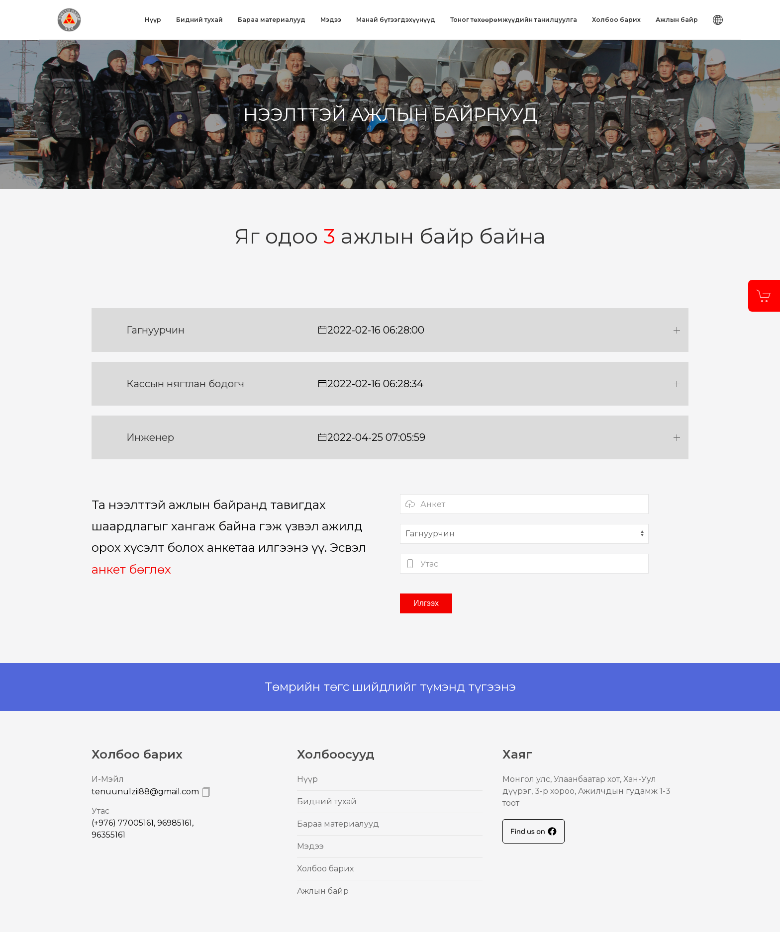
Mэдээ (330, 19)
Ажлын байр (677, 19)
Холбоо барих (616, 19)
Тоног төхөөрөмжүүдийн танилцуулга (513, 19)
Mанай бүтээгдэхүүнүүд (395, 19)
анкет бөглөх (131, 569)
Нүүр (153, 19)
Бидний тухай (199, 19)
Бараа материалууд (271, 19)
